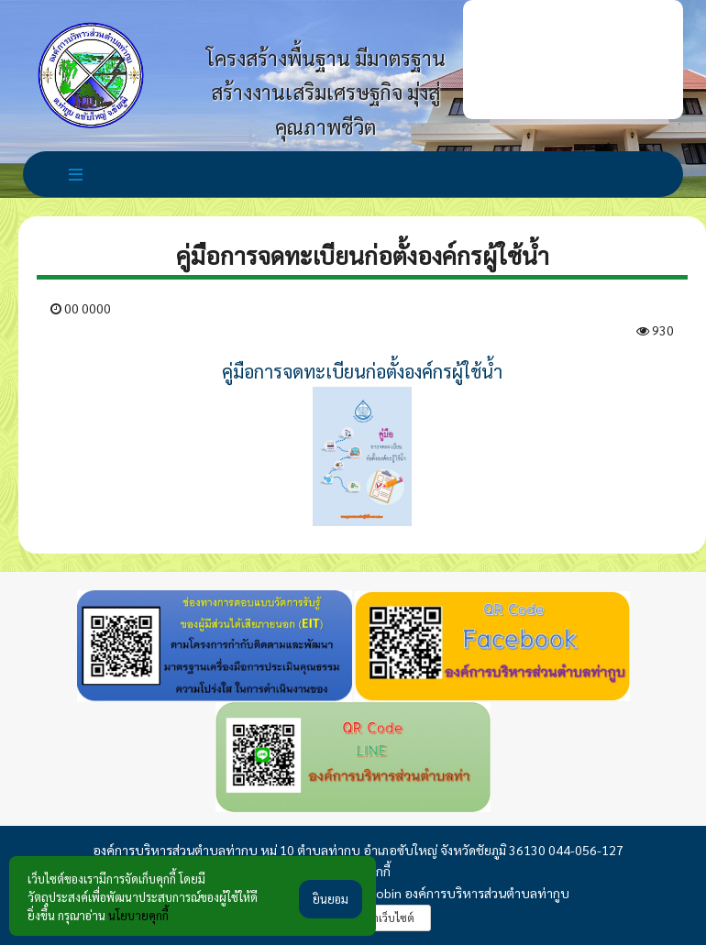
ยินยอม (330, 899)
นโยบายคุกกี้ (138, 915)
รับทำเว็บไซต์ (383, 917)
